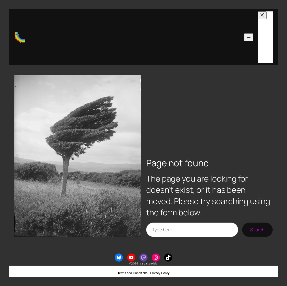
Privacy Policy (160, 273)
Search (257, 230)
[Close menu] (262, 15)
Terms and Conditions (132, 273)
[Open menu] (248, 37)
